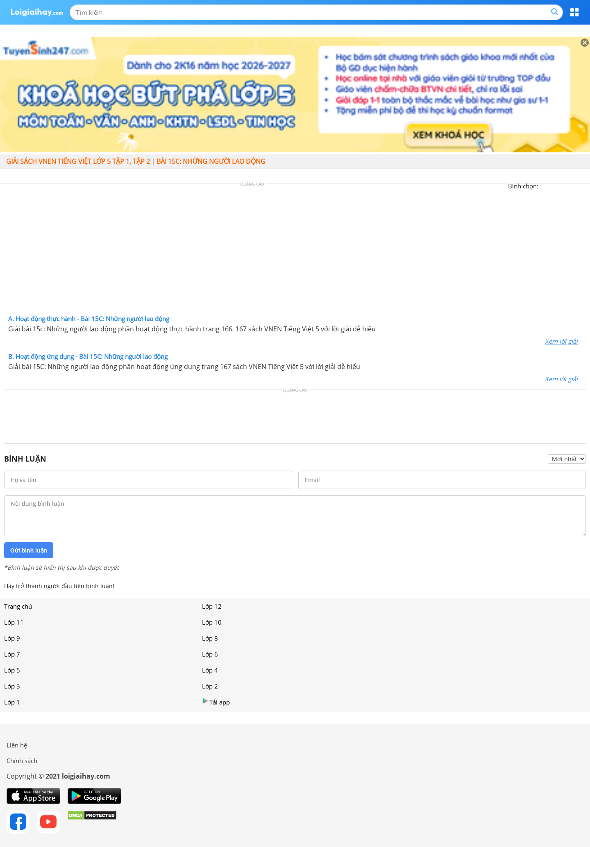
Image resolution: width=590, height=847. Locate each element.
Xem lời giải (561, 341)
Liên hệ (17, 745)
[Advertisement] (295, 251)
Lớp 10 (212, 622)
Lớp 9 (12, 638)
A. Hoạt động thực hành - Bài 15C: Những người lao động (88, 319)
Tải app (216, 702)
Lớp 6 (210, 654)
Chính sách (22, 760)
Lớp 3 (12, 686)
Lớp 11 (14, 622)
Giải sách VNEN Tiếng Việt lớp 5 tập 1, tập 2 (78, 161)
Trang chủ (18, 606)
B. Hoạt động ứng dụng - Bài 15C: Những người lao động (88, 356)
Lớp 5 (12, 670)
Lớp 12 (212, 606)
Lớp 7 (12, 654)
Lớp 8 (210, 638)
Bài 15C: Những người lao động (211, 161)
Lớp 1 (12, 702)
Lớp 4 (210, 670)
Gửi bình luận (28, 550)
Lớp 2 (210, 686)
